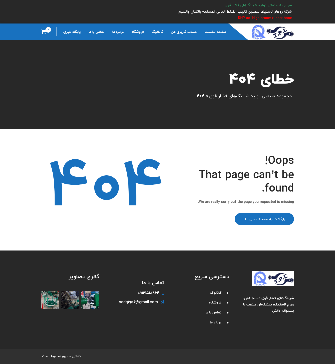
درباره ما (118, 31)
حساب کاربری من (184, 31)
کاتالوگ (157, 31)
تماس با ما (96, 31)
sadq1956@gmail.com (141, 302)
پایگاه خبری (72, 31)
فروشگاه (138, 31)
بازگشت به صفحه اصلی (264, 219)
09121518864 (151, 293)
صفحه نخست (215, 31)
